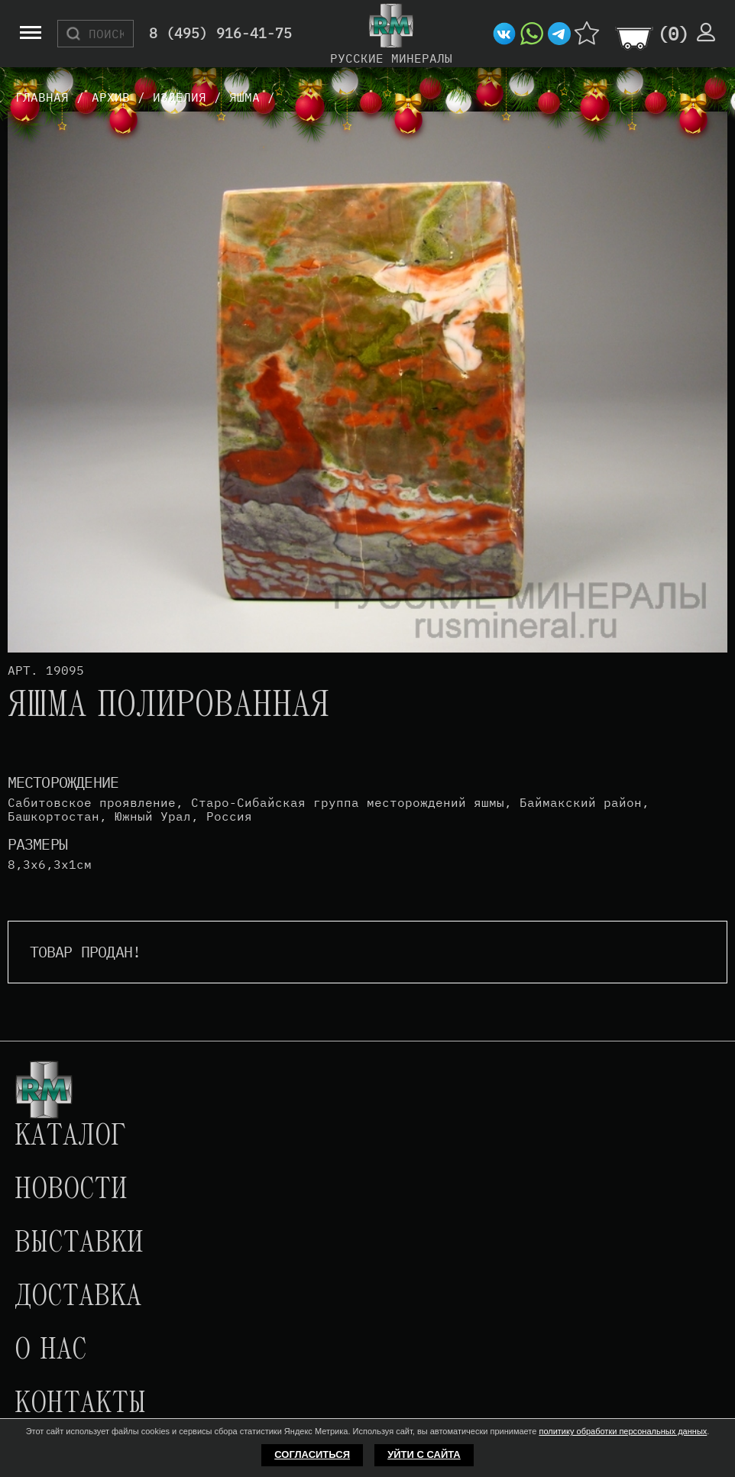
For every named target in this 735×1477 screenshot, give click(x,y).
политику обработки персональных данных (623, 1431)
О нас (50, 1351)
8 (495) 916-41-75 (220, 34)
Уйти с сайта (424, 1454)
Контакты (80, 1404)
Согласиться (312, 1454)
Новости (71, 1190)
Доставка (78, 1297)
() (673, 33)
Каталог (70, 1137)
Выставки (79, 1244)
